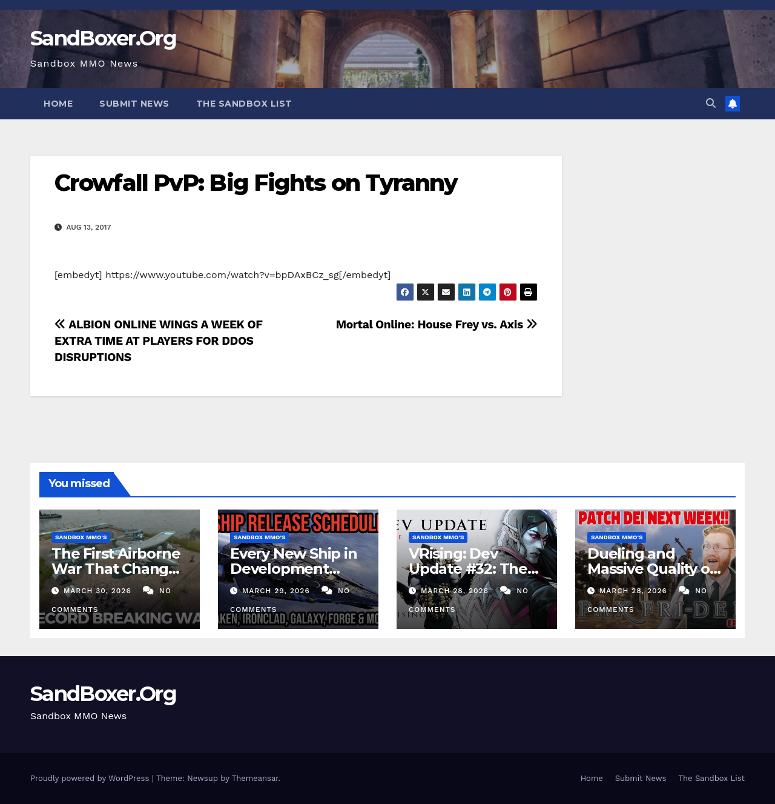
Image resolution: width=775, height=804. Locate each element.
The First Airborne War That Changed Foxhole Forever (119, 569)
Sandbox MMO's (81, 537)
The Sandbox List (244, 103)
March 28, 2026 (456, 590)
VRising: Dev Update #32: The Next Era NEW (468, 569)
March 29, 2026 (277, 590)
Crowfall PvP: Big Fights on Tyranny (256, 182)
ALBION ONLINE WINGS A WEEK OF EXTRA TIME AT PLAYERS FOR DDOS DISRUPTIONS (158, 340)
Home (58, 103)
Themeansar (255, 778)
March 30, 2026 (99, 590)
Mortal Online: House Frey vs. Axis (437, 324)
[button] (711, 103)
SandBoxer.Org (103, 38)
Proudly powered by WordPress (91, 778)
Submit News (134, 103)
